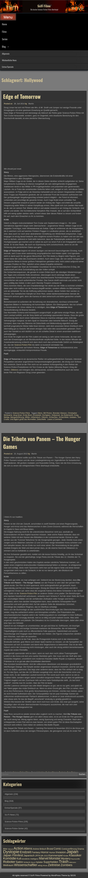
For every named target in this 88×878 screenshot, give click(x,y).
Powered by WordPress (50, 875)
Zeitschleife (41, 419)
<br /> (13, 392)
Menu (8, 17)
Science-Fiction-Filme (21, 413)
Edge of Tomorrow (22, 96)
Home (4, 24)
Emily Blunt (27, 415)
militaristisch (35, 417)
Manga (6, 417)
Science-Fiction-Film (23, 345)
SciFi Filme (44, 6)
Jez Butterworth (67, 415)
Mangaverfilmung (17, 417)
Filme (4, 31)
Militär (27, 417)
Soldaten (72, 417)
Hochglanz (46, 415)
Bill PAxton (47, 413)
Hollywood (56, 415)
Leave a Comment (54, 419)
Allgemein (5, 53)
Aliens (40, 413)
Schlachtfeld (63, 417)
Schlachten (53, 417)
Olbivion (44, 417)
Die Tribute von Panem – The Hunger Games (41, 583)
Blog (4, 46)
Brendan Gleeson (60, 413)
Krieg (76, 415)
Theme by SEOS (68, 875)
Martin (31, 104)
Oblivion (14, 370)
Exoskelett (37, 415)
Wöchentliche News (9, 60)
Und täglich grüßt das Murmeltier (23, 419)
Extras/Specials (8, 66)
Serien (4, 39)
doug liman (17, 415)
